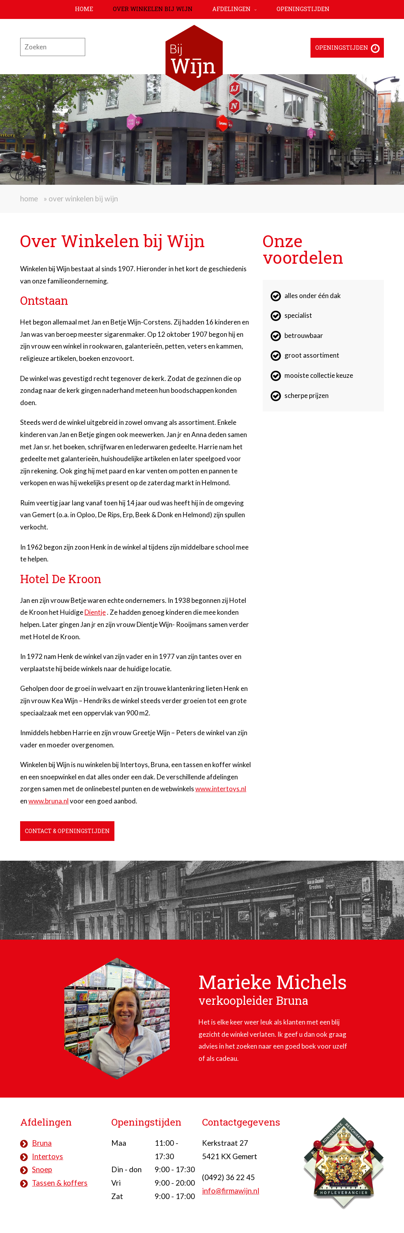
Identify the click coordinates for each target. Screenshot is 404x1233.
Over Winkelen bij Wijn (153, 9)
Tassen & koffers (60, 1183)
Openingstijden (303, 9)
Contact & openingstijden (68, 831)
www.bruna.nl (48, 801)
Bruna (42, 1143)
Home (84, 9)
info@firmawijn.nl (230, 1190)
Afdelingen (231, 9)
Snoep (42, 1169)
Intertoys (47, 1156)
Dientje (95, 612)
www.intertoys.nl (220, 788)
